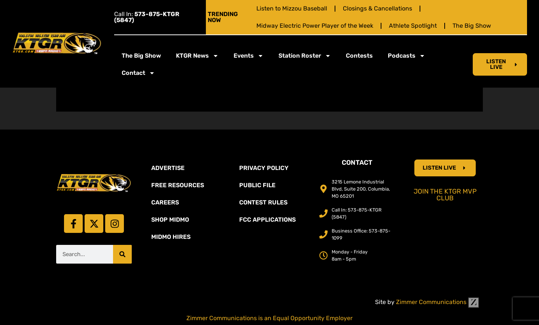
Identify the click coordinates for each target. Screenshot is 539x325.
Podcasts (406, 56)
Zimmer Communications (437, 302)
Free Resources (177, 185)
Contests (359, 55)
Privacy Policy (264, 167)
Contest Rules (263, 202)
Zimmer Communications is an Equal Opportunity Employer (269, 318)
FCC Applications (267, 219)
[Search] (122, 254)
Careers (165, 202)
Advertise (168, 167)
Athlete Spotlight (413, 25)
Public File (257, 185)
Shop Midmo (170, 219)
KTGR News (197, 56)
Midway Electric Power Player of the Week (314, 25)
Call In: (146, 17)
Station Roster (304, 56)
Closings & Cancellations (377, 8)
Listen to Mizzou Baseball (291, 8)
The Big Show (472, 25)
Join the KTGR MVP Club (445, 195)
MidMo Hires (171, 236)
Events (249, 56)
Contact (138, 73)
